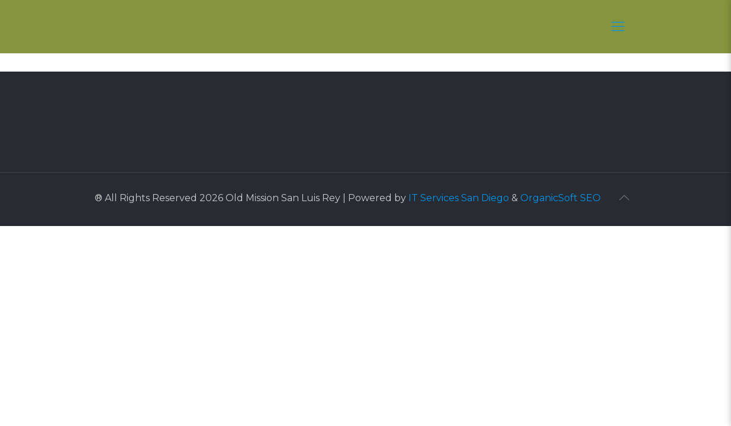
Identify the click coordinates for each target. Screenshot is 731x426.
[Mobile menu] (618, 27)
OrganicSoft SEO (560, 198)
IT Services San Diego (458, 198)
